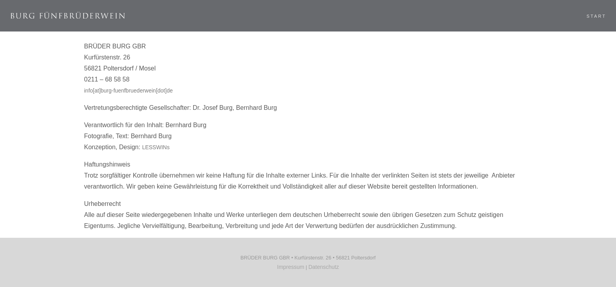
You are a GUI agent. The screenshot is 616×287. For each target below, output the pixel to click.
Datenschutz (323, 267)
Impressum (290, 267)
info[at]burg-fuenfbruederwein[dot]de (128, 90)
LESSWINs (156, 147)
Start (586, 16)
